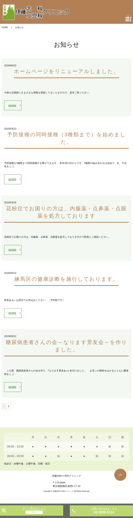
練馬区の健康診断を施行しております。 (66, 281)
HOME (5, 27)
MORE (13, 105)
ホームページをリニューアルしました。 (66, 71)
